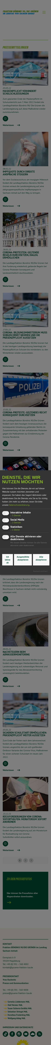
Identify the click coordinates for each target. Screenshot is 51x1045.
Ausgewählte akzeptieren (23, 558)
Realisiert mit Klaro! (40, 571)
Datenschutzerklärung (19, 505)
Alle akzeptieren (41, 558)
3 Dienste (15, 515)
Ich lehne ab (7, 559)
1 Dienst (15, 529)
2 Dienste (15, 522)
